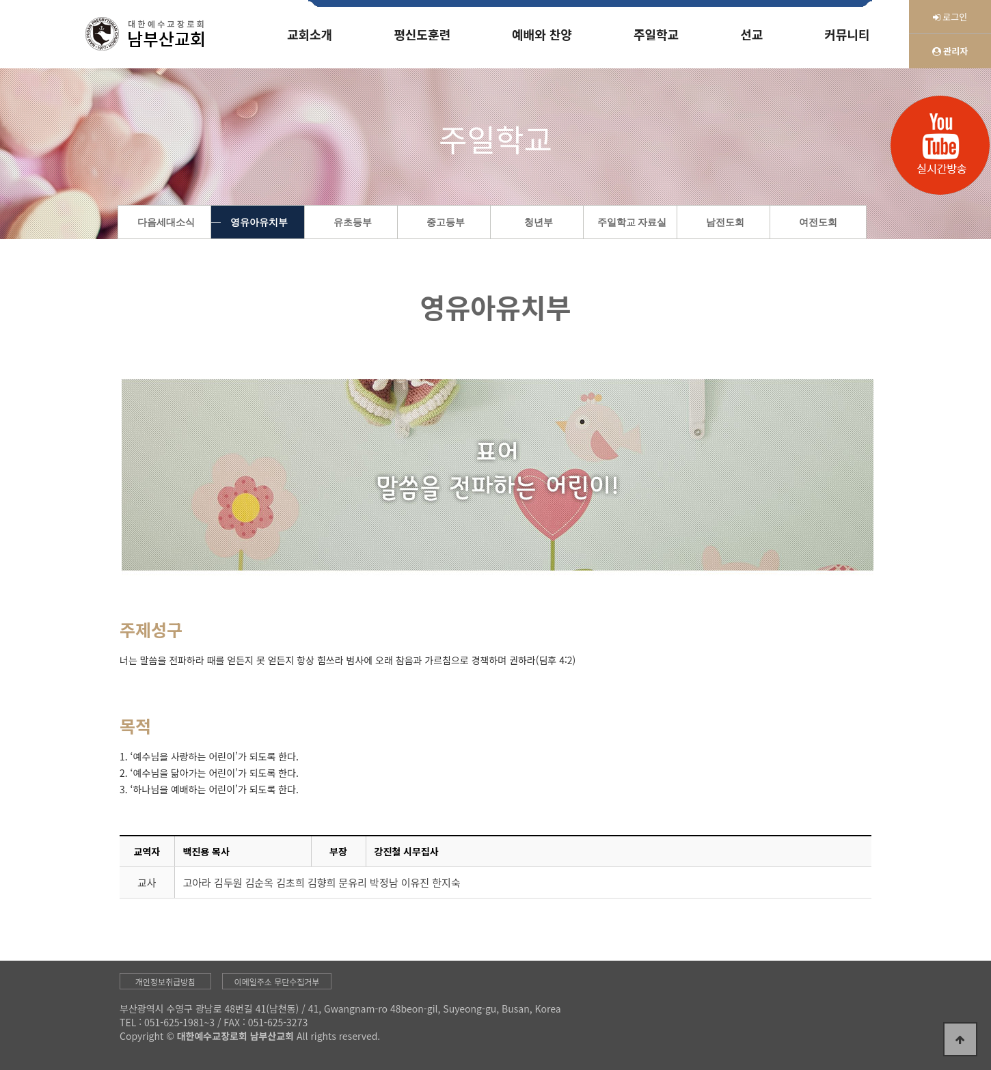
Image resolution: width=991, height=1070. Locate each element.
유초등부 (353, 222)
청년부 (538, 222)
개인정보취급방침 (165, 981)
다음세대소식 (166, 222)
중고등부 (445, 222)
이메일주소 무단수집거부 (277, 981)
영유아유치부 (259, 222)
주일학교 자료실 (632, 222)
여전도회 (818, 222)
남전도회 (725, 222)
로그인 (950, 16)
